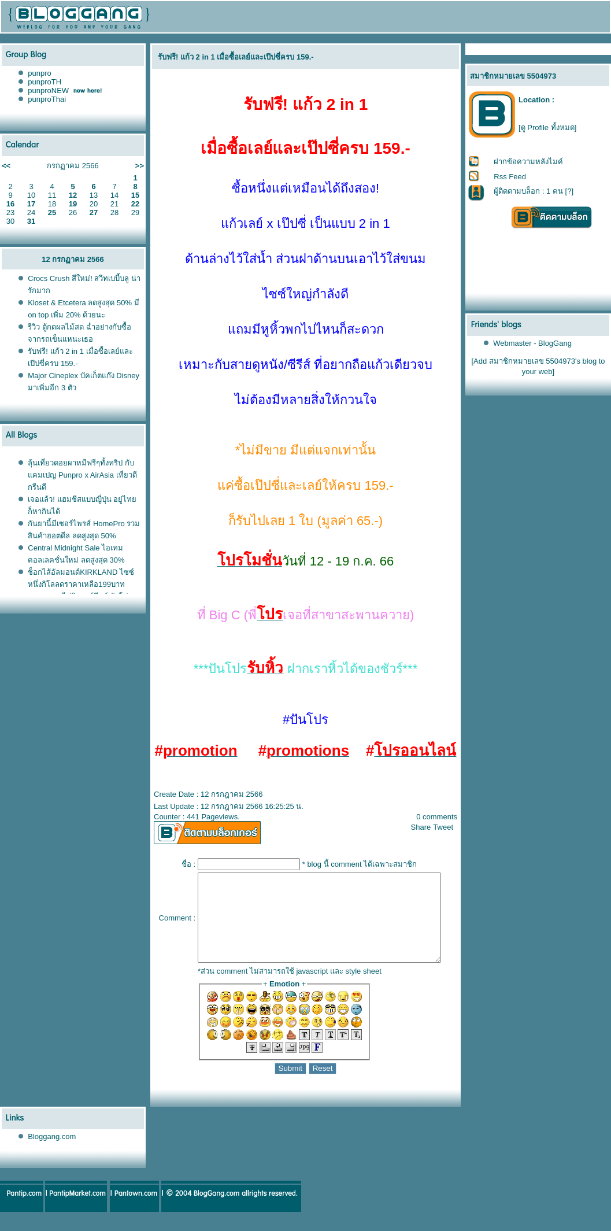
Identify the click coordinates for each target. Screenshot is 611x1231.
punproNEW (48, 90)
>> (139, 165)
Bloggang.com (52, 1153)
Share (426, 827)
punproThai (47, 99)
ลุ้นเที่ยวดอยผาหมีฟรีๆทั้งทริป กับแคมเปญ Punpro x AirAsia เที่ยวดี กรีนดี (82, 475)
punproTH (44, 81)
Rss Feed (510, 176)
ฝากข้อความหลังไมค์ (529, 161)
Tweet (448, 827)
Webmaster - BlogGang (533, 343)
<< (6, 165)
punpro (39, 73)
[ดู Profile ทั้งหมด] (547, 127)
